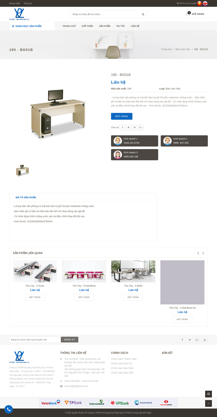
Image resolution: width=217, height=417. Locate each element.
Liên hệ (135, 26)
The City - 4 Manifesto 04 (182, 307)
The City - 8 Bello (133, 285)
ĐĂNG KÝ (69, 339)
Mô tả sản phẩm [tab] (26, 197)
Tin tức (120, 26)
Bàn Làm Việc (182, 49)
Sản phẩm (104, 26)
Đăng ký (28, 3)
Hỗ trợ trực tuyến (186, 3)
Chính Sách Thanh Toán (124, 359)
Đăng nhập (14, 3)
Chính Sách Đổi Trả (121, 363)
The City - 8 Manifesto (84, 285)
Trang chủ (69, 26)
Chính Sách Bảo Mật (122, 372)
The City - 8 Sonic (34, 285)
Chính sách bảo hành (122, 368)
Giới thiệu (87, 26)
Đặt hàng (121, 116)
